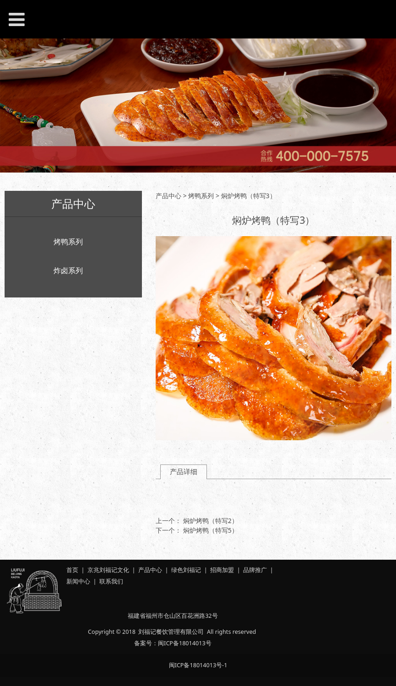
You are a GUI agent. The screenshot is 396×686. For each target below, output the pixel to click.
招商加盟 (222, 570)
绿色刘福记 (186, 570)
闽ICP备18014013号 (184, 643)
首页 (72, 570)
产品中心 (168, 195)
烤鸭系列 (68, 242)
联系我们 (111, 581)
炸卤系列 (68, 270)
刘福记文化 (114, 570)
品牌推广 (255, 570)
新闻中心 (78, 581)
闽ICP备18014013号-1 (198, 665)
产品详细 (183, 471)
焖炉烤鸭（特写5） (210, 530)
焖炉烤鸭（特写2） (210, 520)
